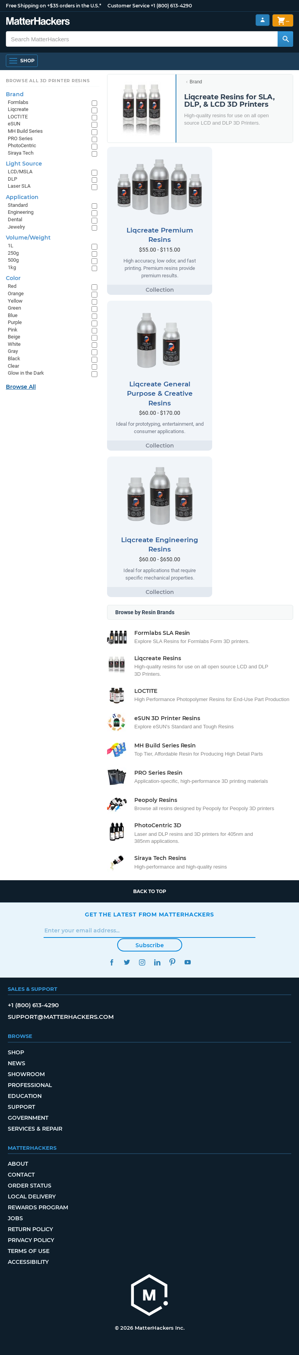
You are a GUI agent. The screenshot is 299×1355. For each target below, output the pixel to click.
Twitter (127, 962)
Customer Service (128, 6)
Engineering (20, 212)
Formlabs (18, 102)
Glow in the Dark (26, 373)
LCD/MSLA (20, 171)
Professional (30, 1085)
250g (13, 253)
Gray (13, 351)
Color (13, 278)
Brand (196, 82)
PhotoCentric (22, 145)
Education (25, 1096)
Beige (14, 337)
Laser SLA (19, 186)
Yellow (15, 301)
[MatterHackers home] (149, 1296)
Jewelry (16, 227)
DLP (12, 179)
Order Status (29, 1185)
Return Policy (30, 1229)
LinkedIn (157, 962)
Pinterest (172, 962)
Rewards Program (38, 1207)
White (14, 344)
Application (22, 197)
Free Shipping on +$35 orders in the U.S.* (53, 6)
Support (21, 1106)
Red (12, 286)
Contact (21, 1174)
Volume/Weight (28, 237)
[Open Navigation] (22, 61)
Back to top (149, 891)
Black (14, 358)
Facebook (111, 962)
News (16, 1063)
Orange (16, 293)
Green (14, 308)
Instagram (142, 962)
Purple (15, 322)
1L (10, 245)
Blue (13, 315)
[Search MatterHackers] (285, 39)
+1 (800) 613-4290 (171, 6)
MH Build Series (25, 131)
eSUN (14, 124)
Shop (16, 1052)
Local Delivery (32, 1196)
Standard (18, 205)
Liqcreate (18, 109)
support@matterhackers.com (61, 1016)
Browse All (21, 386)
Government (28, 1117)
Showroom (26, 1074)
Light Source (24, 163)
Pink (13, 330)
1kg (12, 267)
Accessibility (28, 1261)
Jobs (15, 1218)
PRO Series (20, 138)
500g (13, 260)
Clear (13, 366)
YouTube (187, 962)
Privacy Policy (31, 1240)
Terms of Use (28, 1251)
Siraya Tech (20, 153)
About (18, 1163)
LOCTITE (18, 117)
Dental (15, 219)
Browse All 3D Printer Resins (48, 80)
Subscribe (149, 945)
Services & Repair (35, 1128)
